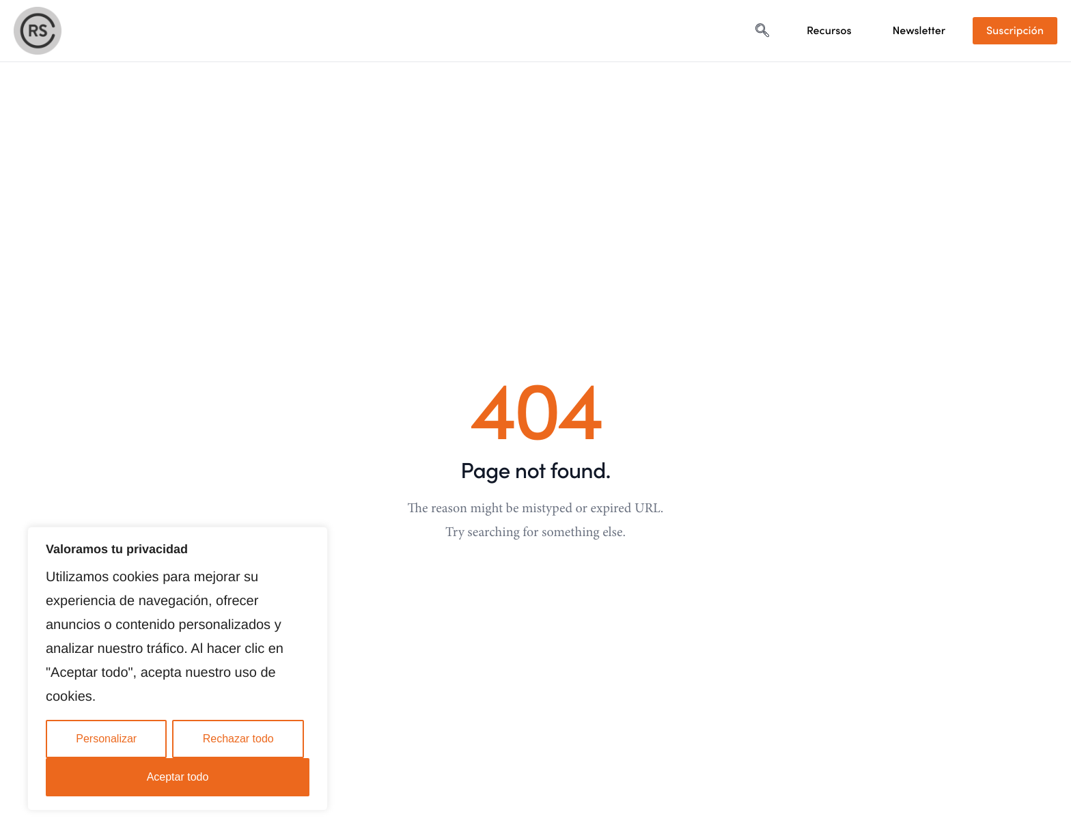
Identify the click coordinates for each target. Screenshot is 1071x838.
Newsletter (919, 30)
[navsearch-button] (762, 30)
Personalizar (106, 738)
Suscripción (1015, 30)
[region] (177, 669)
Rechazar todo (238, 738)
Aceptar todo (178, 777)
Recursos (829, 30)
